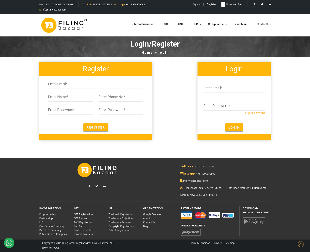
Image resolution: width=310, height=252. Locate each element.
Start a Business (142, 24)
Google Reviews (152, 214)
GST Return (80, 218)
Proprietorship (47, 214)
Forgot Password (254, 113)
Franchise (240, 24)
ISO (166, 24)
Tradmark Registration (121, 214)
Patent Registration (119, 230)
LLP (41, 222)
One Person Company (51, 226)
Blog (145, 226)
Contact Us (264, 24)
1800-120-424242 (102, 4)
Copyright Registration (121, 226)
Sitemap (230, 243)
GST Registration (83, 214)
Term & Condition (200, 243)
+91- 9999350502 (135, 4)
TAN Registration (83, 222)
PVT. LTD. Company (50, 230)
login (164, 52)
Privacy (218, 243)
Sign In (196, 4)
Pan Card (79, 226)
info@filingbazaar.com (53, 9)
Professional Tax (83, 230)
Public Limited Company (53, 234)
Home (147, 52)
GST (180, 24)
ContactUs (149, 222)
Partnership (46, 218)
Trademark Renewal (120, 222)
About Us (148, 218)
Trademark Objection (121, 218)
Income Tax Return (84, 234)
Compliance (216, 24)
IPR (196, 24)
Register (211, 4)
